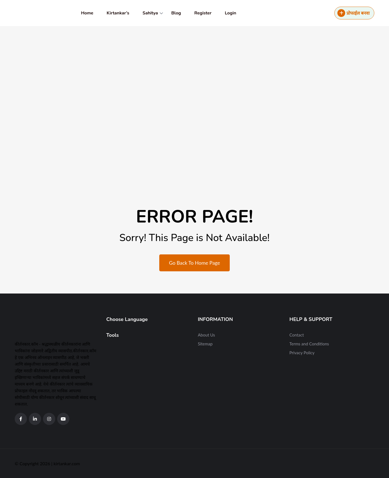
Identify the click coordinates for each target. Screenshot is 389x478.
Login (230, 13)
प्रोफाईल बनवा (353, 13)
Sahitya (150, 13)
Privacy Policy (301, 352)
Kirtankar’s (118, 13)
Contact (296, 334)
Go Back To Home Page (194, 263)
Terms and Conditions (309, 343)
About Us (206, 334)
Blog (176, 13)
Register (202, 13)
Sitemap (205, 343)
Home (87, 13)
